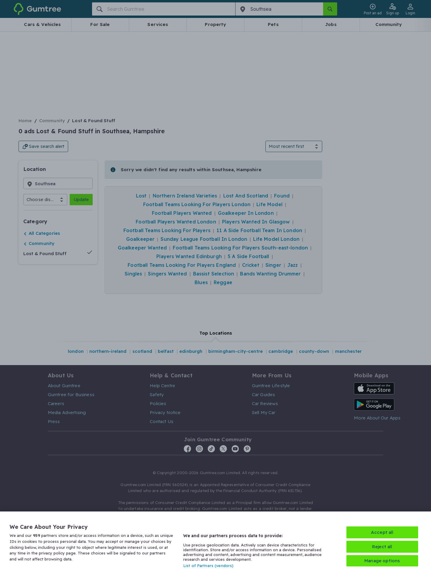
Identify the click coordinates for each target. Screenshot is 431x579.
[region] (215, 545)
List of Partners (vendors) (208, 565)
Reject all (382, 546)
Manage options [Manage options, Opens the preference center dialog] (382, 560)
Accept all (382, 532)
